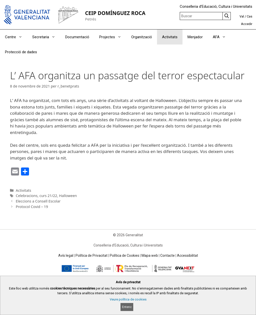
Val (242, 16)
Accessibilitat (187, 256)
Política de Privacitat (92, 256)
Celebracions (27, 195)
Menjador (195, 37)
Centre (16, 37)
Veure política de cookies (128, 299)
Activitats (170, 37)
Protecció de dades (21, 52)
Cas (249, 16)
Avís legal (65, 256)
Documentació (77, 37)
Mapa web (150, 256)
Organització (141, 37)
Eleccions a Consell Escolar (38, 201)
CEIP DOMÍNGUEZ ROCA (115, 13)
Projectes (112, 37)
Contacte (167, 256)
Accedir (246, 24)
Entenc (127, 307)
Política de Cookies (124, 256)
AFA (222, 37)
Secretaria (46, 37)
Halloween (68, 195)
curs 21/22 (48, 195)
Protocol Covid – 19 (32, 206)
